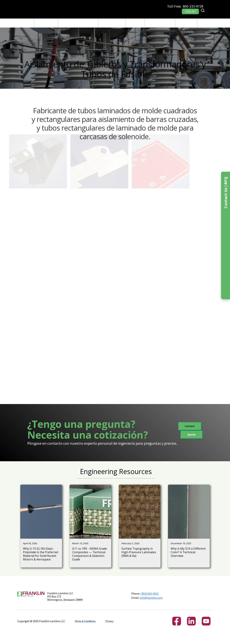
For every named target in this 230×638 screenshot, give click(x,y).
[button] (46, 23)
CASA (28, 23)
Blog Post (135, 23)
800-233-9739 (193, 6)
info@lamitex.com (151, 597)
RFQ (202, 23)
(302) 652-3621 (149, 593)
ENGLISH (190, 11)
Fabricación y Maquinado (78, 23)
